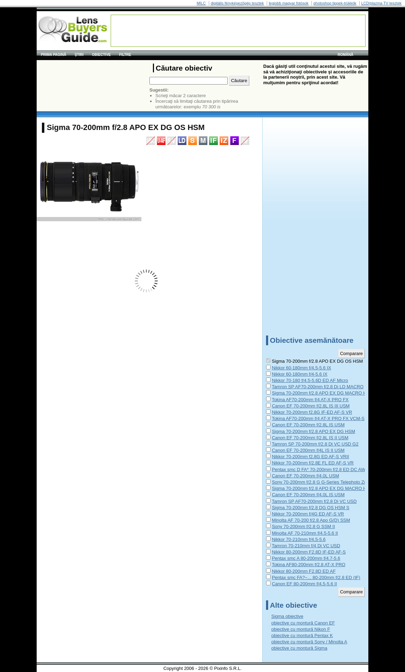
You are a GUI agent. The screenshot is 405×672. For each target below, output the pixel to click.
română (345, 55)
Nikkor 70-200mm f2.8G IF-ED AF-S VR (312, 412)
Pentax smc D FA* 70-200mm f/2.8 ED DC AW (319, 469)
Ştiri (79, 55)
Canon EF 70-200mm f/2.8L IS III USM (311, 406)
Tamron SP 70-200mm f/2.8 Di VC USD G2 (315, 444)
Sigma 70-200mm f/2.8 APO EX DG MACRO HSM (322, 488)
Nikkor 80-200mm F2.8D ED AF (304, 571)
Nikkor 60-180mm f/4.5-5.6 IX (301, 367)
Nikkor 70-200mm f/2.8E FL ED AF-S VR (313, 462)
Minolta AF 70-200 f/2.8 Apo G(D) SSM (311, 520)
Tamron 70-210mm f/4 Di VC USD (306, 545)
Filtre (125, 55)
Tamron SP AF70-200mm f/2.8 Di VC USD (314, 501)
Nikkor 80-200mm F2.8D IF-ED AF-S (309, 552)
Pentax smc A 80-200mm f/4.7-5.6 (306, 558)
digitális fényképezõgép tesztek (237, 3)
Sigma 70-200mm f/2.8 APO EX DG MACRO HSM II (324, 393)
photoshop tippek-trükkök (335, 3)
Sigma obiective (287, 616)
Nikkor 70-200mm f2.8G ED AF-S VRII (310, 456)
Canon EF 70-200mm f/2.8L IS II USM (310, 437)
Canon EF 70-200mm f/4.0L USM (305, 475)
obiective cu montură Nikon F (300, 629)
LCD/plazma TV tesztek (381, 3)
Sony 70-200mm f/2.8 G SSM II (303, 526)
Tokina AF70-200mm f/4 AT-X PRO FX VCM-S (318, 418)
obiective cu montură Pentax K (302, 635)
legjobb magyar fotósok (289, 3)
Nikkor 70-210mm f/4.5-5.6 (299, 539)
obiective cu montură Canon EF (303, 623)
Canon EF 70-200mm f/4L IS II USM (308, 450)
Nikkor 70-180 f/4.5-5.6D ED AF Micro (310, 380)
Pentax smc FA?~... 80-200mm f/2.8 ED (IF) (316, 577)
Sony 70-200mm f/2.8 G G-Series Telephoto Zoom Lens (328, 482)
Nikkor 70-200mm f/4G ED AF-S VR (308, 513)
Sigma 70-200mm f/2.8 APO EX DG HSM (313, 431)
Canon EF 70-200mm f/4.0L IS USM (308, 494)
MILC (201, 3)
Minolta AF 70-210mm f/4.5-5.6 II (305, 533)
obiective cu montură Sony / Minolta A (309, 641)
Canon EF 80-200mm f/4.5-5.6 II (304, 583)
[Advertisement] (238, 30)
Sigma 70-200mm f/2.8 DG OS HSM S (310, 507)
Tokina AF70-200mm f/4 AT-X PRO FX (310, 399)
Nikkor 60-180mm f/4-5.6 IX (299, 374)
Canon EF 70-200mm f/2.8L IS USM (308, 424)
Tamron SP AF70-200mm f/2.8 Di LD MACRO (317, 386)
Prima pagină (53, 55)
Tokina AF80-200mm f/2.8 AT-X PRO (308, 564)
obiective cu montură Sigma (299, 648)
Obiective (101, 55)
